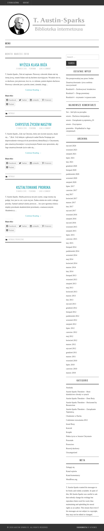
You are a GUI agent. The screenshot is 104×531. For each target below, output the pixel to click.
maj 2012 (69, 336)
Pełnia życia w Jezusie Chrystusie (79, 436)
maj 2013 (69, 288)
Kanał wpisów (71, 471)
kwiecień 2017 (71, 198)
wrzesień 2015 (71, 227)
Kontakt (26, 2)
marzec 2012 (71, 344)
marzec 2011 (71, 357)
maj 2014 (69, 259)
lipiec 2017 (70, 186)
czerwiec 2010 (71, 369)
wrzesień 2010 (71, 361)
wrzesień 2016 (71, 215)
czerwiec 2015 (71, 239)
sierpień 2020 (71, 182)
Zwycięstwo (77, 124)
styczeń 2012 (71, 348)
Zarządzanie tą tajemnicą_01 (83, 120)
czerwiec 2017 (71, 190)
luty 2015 (69, 243)
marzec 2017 (71, 203)
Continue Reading (33, 90)
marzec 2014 (71, 267)
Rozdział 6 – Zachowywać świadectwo (81, 89)
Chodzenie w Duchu (74, 416)
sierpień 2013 (71, 284)
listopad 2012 (71, 312)
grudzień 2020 (71, 166)
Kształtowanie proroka (33, 187)
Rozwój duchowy (72, 448)
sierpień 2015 (71, 231)
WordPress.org (71, 479)
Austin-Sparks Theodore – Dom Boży (80, 398)
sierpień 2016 (71, 219)
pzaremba (32, 68)
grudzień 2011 (71, 353)
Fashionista (82, 527)
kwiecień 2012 (71, 340)
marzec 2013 (71, 296)
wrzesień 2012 (71, 320)
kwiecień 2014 (71, 263)
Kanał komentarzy (73, 475)
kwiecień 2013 (71, 292)
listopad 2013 (71, 275)
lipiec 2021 (70, 158)
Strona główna (13, 2)
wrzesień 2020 (71, 178)
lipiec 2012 (70, 328)
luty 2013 (69, 300)
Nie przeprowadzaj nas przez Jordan (80, 78)
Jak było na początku (78, 112)
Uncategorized (71, 453)
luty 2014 (69, 271)
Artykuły (11, 113)
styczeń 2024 (71, 146)
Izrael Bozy (70, 424)
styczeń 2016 (71, 223)
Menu (8, 43)
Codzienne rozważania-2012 (77, 420)
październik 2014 (72, 251)
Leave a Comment (45, 68)
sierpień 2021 (71, 154)
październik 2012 (72, 316)
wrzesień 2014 (71, 255)
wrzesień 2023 (71, 150)
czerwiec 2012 (71, 332)
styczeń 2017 (71, 211)
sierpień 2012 (71, 324)
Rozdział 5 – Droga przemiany (77, 93)
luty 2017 (69, 207)
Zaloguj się (70, 467)
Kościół (69, 428)
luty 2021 (69, 162)
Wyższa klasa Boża (33, 64)
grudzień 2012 (71, 308)
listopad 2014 (71, 247)
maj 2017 (69, 194)
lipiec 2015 (70, 235)
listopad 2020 (71, 170)
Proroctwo (19, 239)
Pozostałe (69, 440)
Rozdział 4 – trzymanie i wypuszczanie (81, 97)
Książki (69, 432)
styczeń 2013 (71, 304)
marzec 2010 (71, 373)
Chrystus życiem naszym (33, 124)
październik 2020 (72, 174)
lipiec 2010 (70, 365)
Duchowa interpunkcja (81, 116)
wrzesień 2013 (71, 280)
